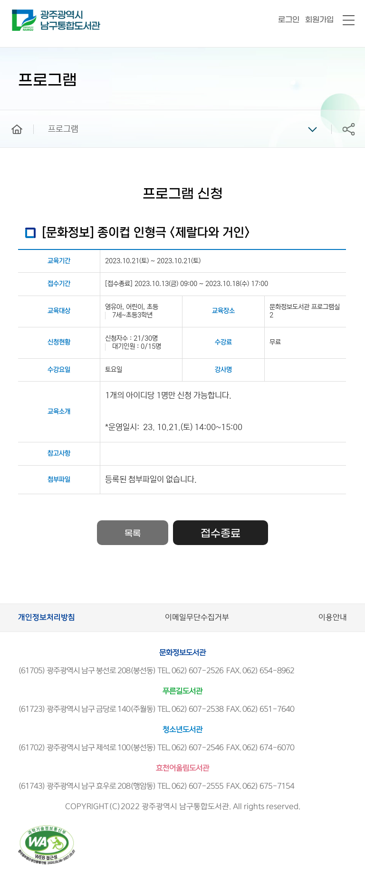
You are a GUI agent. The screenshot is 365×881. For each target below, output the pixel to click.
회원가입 (319, 19)
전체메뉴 (349, 20)
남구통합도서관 (25, 14)
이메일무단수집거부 (197, 617)
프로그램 (63, 129)
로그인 (288, 19)
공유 (348, 129)
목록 (133, 534)
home (10, 114)
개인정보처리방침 (46, 617)
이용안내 (332, 617)
